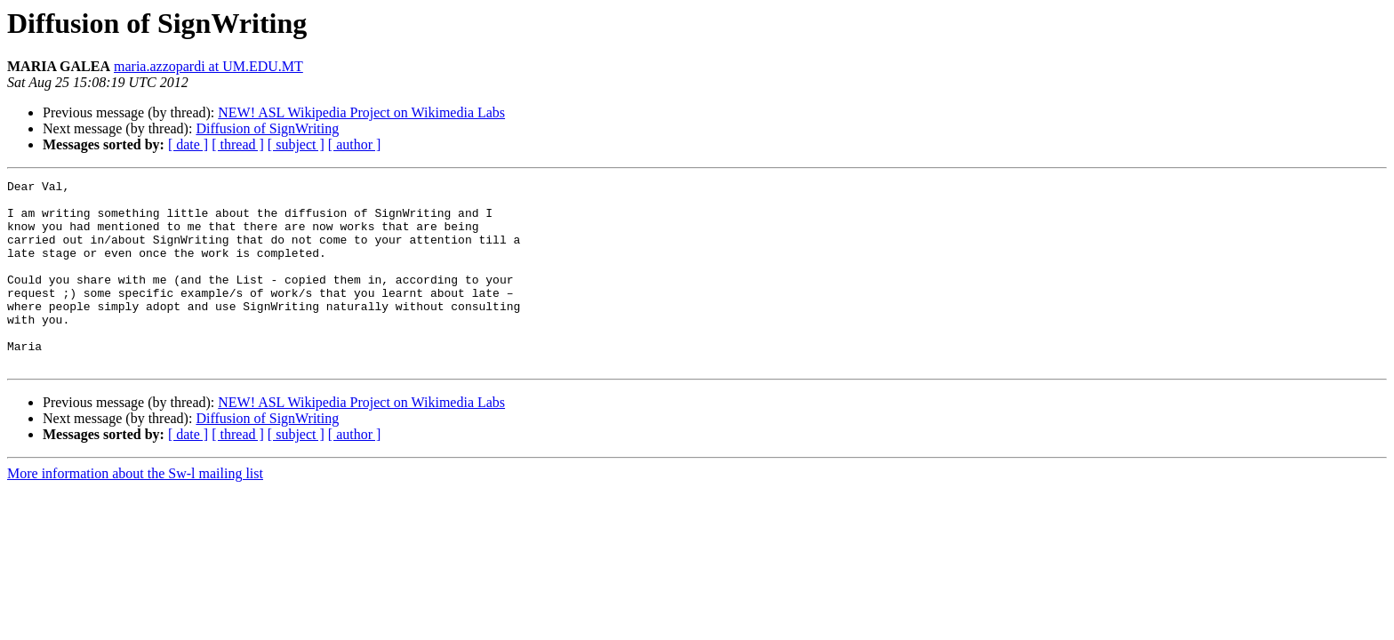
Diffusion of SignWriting (267, 128)
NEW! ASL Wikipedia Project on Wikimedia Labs (361, 112)
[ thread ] (238, 144)
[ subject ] (296, 144)
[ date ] (188, 144)
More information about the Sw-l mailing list (135, 510)
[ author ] (354, 144)
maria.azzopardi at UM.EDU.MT (208, 66)
